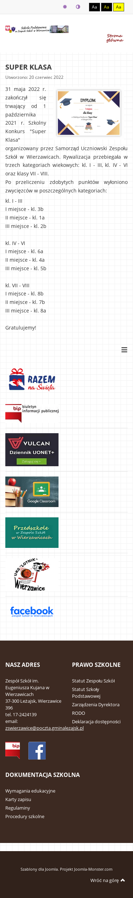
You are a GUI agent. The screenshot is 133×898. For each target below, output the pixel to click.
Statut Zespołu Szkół (93, 680)
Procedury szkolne (24, 816)
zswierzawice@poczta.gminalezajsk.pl (44, 728)
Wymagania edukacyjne (30, 791)
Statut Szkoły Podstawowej (86, 692)
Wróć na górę (107, 880)
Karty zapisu (18, 799)
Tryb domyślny (65, 7)
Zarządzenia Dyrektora (96, 704)
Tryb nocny (78, 7)
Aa (94, 7)
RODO (78, 713)
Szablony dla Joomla (39, 869)
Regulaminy (17, 808)
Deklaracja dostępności (96, 721)
